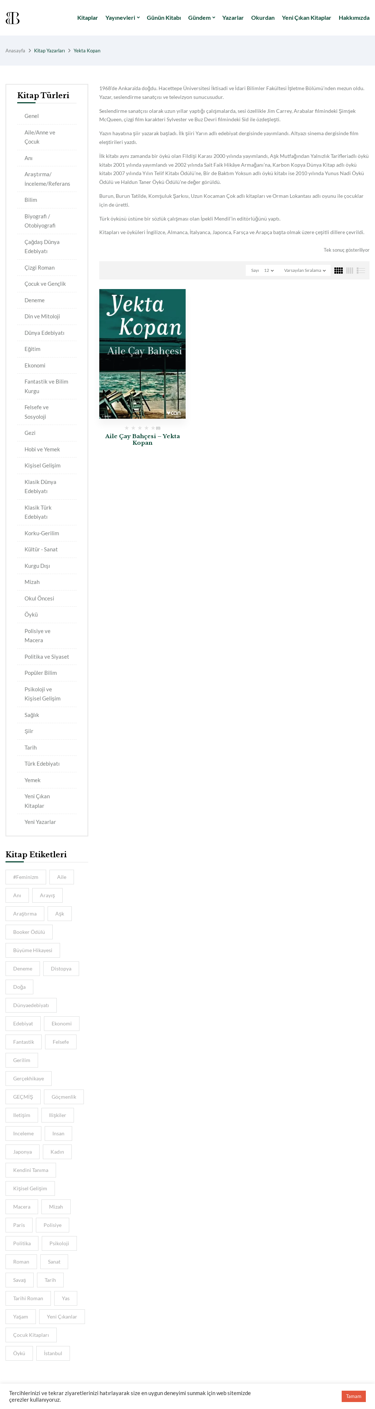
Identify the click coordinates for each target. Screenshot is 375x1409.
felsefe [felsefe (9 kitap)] (61, 1042)
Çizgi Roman (40, 267)
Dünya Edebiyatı (44, 332)
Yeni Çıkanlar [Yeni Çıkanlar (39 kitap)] (62, 1316)
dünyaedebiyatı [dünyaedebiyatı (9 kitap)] (31, 1005)
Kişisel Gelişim (42, 465)
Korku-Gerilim (42, 533)
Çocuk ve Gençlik (45, 283)
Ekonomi (35, 365)
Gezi (30, 432)
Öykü (31, 614)
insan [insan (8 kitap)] (58, 1133)
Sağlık (32, 714)
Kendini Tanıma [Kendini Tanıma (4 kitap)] (30, 1170)
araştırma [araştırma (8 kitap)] (25, 913)
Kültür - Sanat (41, 549)
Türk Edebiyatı (42, 763)
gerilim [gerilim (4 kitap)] (21, 1060)
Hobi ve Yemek (42, 449)
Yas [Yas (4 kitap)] (66, 1298)
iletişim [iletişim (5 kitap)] (21, 1115)
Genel (32, 115)
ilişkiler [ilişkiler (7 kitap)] (57, 1115)
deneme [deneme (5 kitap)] (22, 968)
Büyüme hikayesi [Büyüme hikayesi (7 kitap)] (32, 950)
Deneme (35, 300)
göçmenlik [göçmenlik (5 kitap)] (64, 1097)
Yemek (33, 780)
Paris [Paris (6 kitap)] (19, 1225)
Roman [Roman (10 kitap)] (21, 1261)
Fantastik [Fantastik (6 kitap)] (23, 1042)
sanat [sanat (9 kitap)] (54, 1261)
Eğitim (32, 348)
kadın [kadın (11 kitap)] (57, 1152)
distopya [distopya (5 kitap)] (61, 968)
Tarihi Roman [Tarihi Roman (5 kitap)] (28, 1298)
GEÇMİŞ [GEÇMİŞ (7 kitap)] (23, 1097)
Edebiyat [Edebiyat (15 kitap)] (23, 1023)
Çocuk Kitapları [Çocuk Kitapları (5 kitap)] (31, 1335)
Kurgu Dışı (37, 565)
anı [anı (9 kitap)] (17, 895)
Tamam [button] (353, 1396)
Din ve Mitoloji (42, 316)
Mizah (32, 581)
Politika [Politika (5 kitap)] (22, 1243)
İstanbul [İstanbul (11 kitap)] (53, 1353)
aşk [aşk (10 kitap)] (59, 913)
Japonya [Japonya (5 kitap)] (22, 1152)
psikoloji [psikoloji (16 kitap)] (59, 1243)
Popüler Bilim (41, 672)
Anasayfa (15, 50)
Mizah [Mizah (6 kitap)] (56, 1206)
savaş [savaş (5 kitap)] (19, 1280)
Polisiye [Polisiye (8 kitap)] (53, 1225)
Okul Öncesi (39, 598)
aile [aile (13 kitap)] (61, 877)
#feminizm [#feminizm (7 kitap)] (25, 877)
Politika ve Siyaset (47, 656)
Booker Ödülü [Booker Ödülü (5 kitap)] (29, 932)
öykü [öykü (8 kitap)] (19, 1353)
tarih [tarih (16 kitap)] (50, 1280)
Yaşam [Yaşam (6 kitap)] (20, 1316)
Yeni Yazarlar (40, 821)
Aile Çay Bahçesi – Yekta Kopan (142, 439)
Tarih (31, 747)
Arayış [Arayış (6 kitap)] (47, 895)
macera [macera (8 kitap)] (21, 1206)
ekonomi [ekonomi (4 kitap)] (62, 1023)
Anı (29, 158)
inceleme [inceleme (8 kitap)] (23, 1133)
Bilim (31, 199)
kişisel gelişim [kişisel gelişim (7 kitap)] (30, 1188)
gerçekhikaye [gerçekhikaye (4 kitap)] (28, 1078)
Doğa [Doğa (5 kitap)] (19, 987)
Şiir (29, 731)
